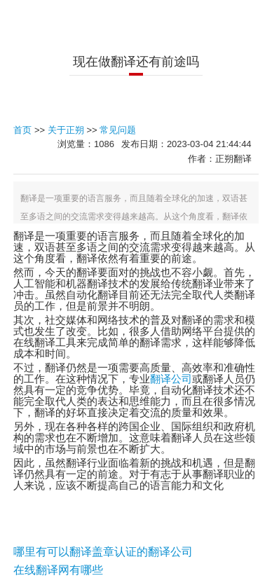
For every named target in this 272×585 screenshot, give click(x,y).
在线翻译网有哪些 (58, 569)
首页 (22, 130)
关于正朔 (66, 130)
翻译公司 (171, 379)
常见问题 (118, 130)
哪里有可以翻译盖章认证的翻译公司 (103, 551)
